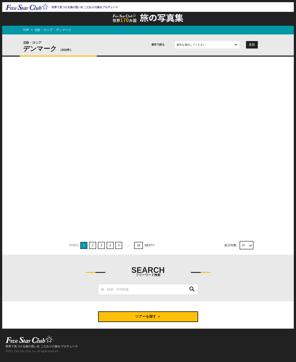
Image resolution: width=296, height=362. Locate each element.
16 (138, 245)
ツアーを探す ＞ (148, 316)
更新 (252, 44)
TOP (26, 30)
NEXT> (150, 245)
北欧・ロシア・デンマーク (52, 30)
